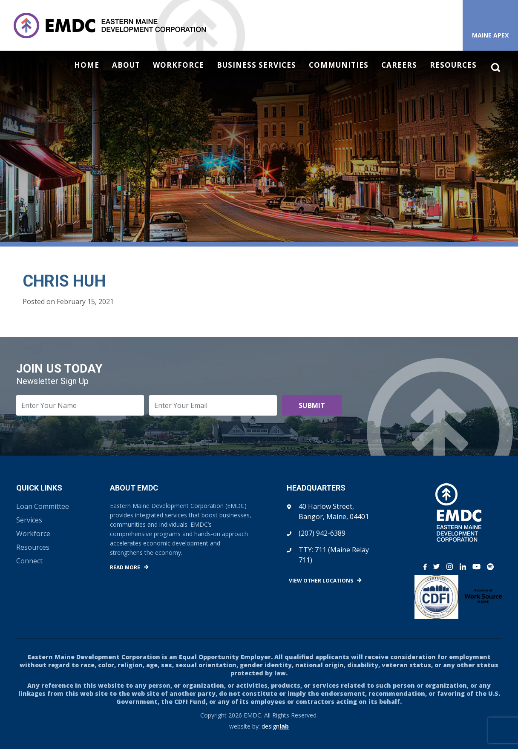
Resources (453, 65)
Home (86, 65)
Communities (338, 65)
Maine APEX (490, 35)
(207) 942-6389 (322, 533)
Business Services (256, 65)
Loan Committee (42, 506)
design (275, 726)
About (126, 65)
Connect (29, 560)
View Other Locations (321, 580)
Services (29, 520)
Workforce (178, 65)
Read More (125, 567)
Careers (399, 65)
